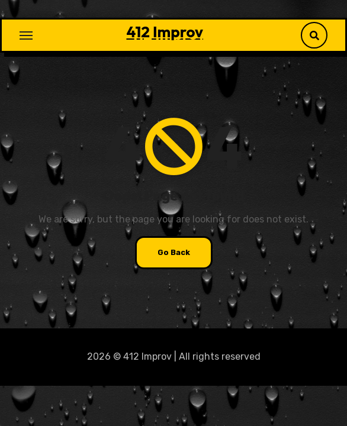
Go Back (174, 252)
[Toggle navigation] (26, 35)
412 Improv (164, 31)
